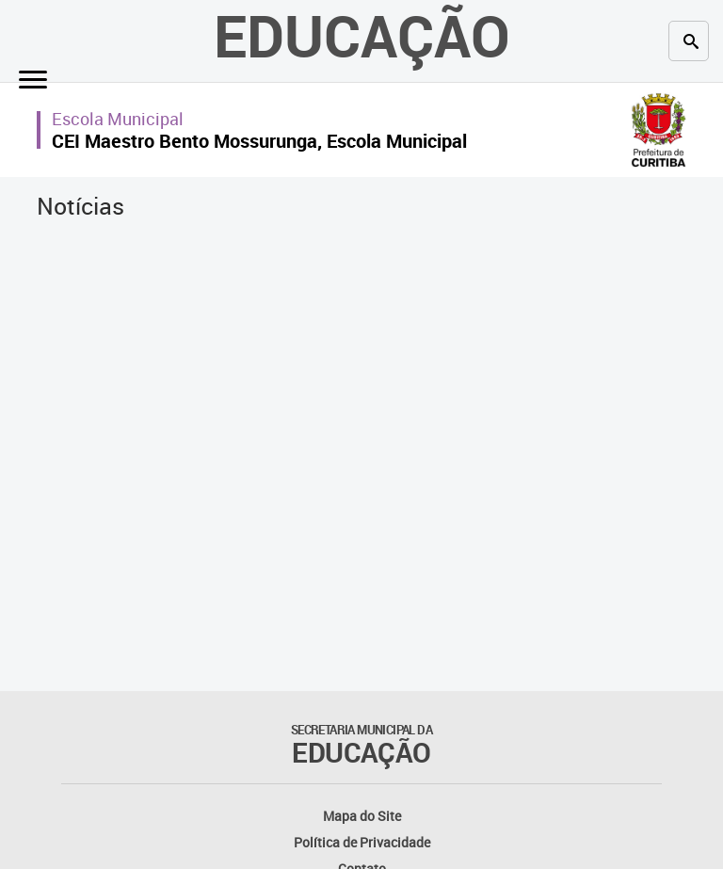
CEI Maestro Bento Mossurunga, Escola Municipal (259, 140)
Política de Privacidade (362, 842)
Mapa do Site (362, 816)
